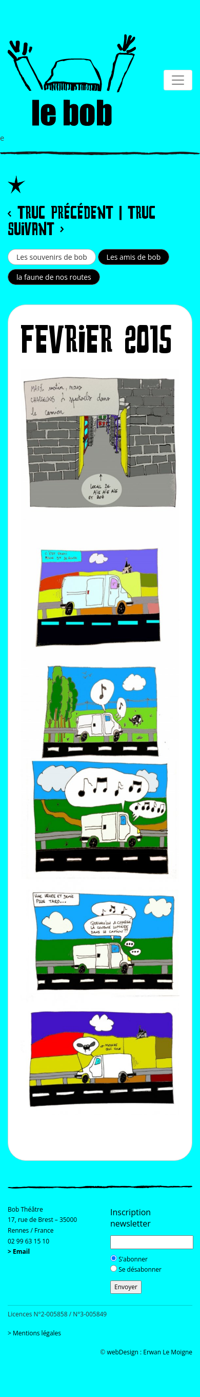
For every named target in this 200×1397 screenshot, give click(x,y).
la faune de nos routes (53, 277)
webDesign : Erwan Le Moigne (149, 1352)
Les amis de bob (134, 257)
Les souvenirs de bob (51, 257)
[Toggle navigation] (18, 14)
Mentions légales (37, 1333)
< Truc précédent (60, 214)
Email (21, 1251)
